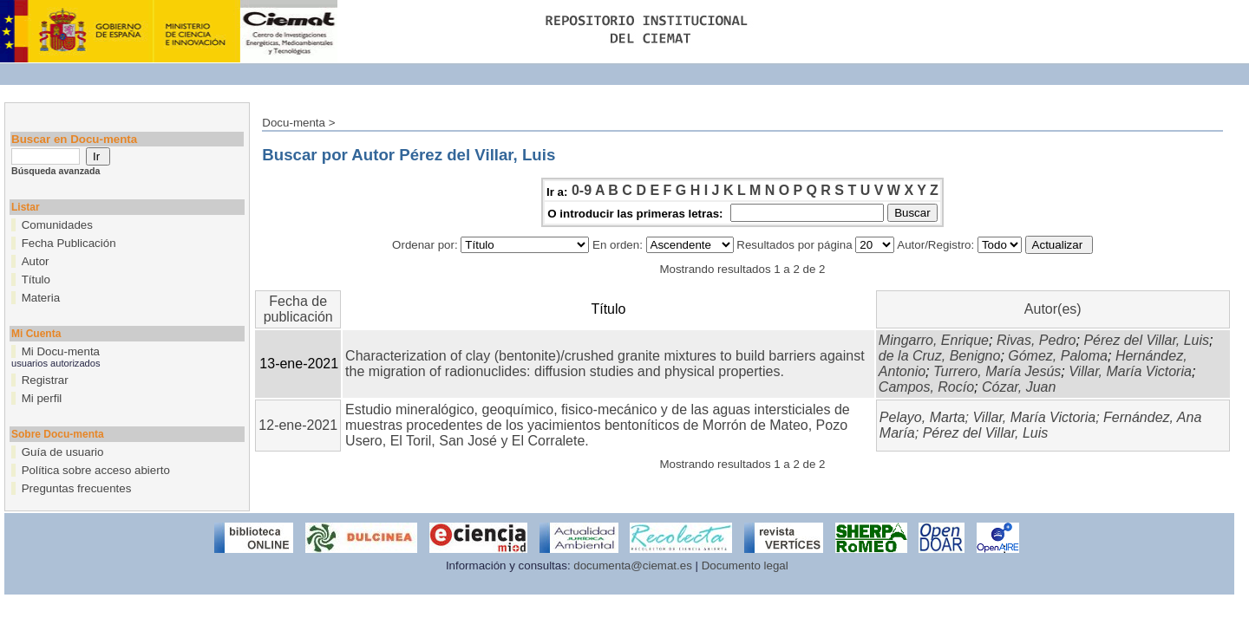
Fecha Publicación (69, 243)
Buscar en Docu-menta (74, 139)
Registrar (45, 380)
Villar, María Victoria (1130, 371)
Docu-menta (293, 122)
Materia (41, 297)
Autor (35, 261)
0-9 (582, 190)
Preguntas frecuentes (77, 488)
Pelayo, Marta (922, 417)
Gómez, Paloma (1058, 355)
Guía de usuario (63, 451)
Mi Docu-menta (61, 351)
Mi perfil (42, 398)
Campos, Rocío (926, 387)
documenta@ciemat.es (632, 565)
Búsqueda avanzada (55, 171)
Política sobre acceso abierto (96, 470)
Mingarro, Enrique (934, 340)
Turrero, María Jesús (997, 371)
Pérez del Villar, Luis (1146, 340)
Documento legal (745, 565)
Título (36, 279)
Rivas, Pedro (1036, 340)
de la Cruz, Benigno (940, 355)
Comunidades (57, 224)
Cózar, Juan (1019, 387)
